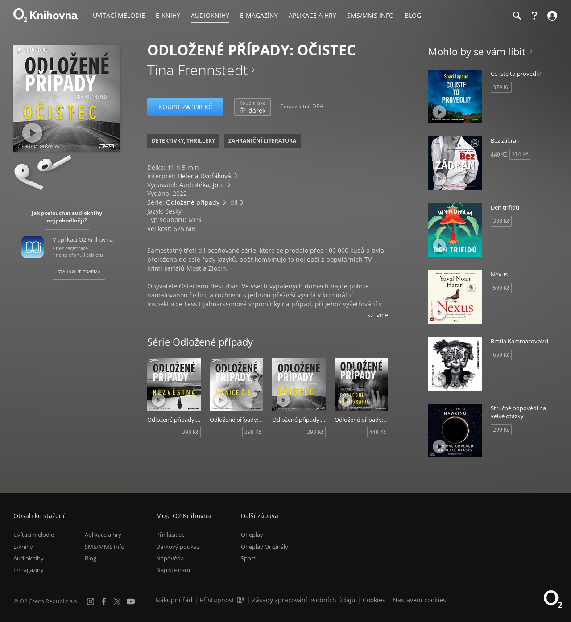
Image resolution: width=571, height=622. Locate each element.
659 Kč (501, 354)
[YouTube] (130, 601)
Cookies (374, 600)
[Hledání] (516, 15)
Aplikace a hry (103, 535)
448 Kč (377, 432)
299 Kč (501, 429)
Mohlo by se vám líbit (476, 51)
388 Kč (501, 221)
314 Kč (520, 154)
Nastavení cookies (419, 600)
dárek (252, 107)
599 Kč (501, 288)
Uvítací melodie (33, 535)
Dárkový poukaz (177, 547)
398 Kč (190, 432)
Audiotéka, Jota (201, 185)
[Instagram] (90, 601)
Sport (248, 558)
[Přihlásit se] (551, 15)
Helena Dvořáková (204, 176)
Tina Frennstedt (197, 69)
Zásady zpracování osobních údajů (304, 600)
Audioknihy (28, 558)
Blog (90, 558)
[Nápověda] (534, 15)
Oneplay (252, 535)
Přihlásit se (170, 535)
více (382, 315)
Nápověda (170, 558)
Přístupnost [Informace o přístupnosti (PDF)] (217, 600)
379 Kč (501, 87)
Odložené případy (192, 202)
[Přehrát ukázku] (32, 132)
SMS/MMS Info (104, 547)
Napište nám (173, 570)
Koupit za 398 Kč (185, 107)
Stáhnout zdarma (79, 271)
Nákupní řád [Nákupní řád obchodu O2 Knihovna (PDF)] (174, 600)
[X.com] (117, 601)
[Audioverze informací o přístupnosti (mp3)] (241, 600)
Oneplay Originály (264, 547)
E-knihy (23, 547)
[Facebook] (104, 601)
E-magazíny (28, 570)
